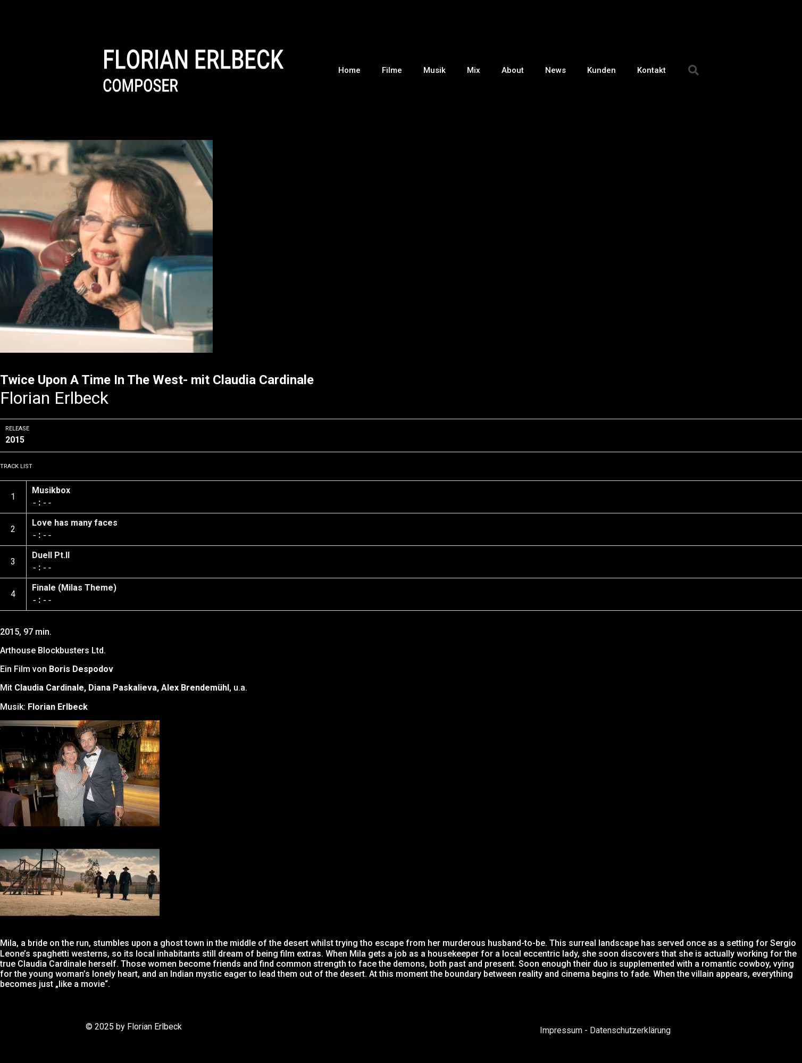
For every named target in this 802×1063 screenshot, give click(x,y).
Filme (392, 70)
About (513, 70)
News (555, 70)
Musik (434, 70)
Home (349, 70)
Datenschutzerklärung (630, 1030)
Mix (473, 70)
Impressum (561, 1030)
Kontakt (651, 70)
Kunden (601, 70)
